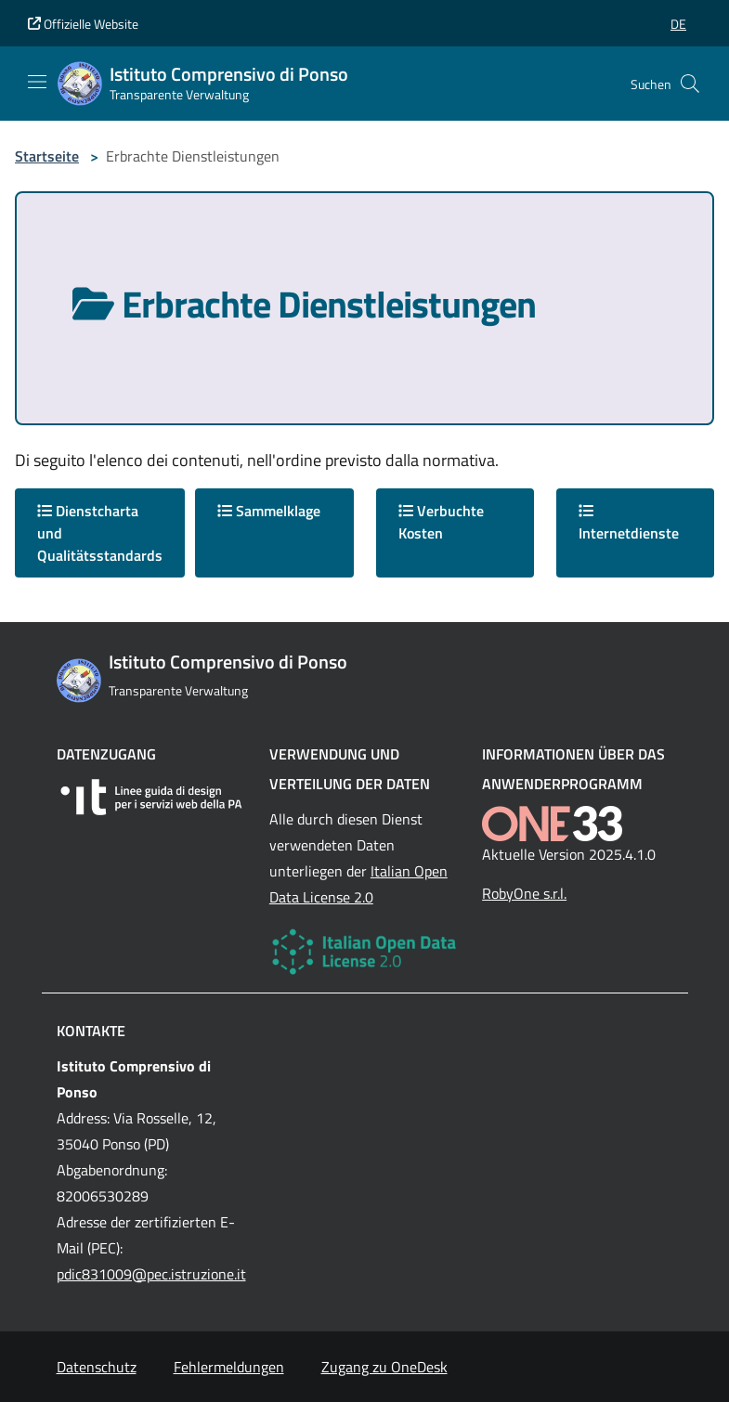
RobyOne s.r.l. (524, 893)
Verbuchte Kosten (441, 522)
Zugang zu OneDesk (384, 1367)
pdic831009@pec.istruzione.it (151, 1274)
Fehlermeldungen (229, 1367)
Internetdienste (629, 523)
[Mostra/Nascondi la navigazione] (37, 82)
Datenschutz (97, 1367)
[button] (678, 23)
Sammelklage (268, 511)
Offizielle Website (83, 23)
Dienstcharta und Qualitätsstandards (100, 533)
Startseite (47, 156)
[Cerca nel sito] (690, 83)
